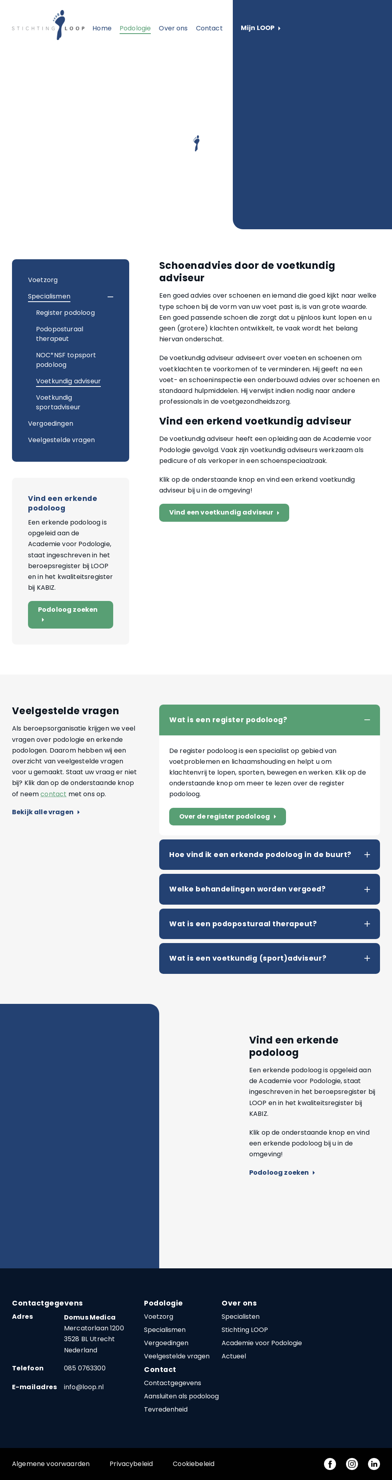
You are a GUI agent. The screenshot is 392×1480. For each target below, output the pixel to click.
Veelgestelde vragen (61, 440)
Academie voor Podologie (262, 1343)
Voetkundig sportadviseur (58, 402)
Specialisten (241, 1316)
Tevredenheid (166, 1409)
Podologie (135, 28)
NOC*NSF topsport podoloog (66, 359)
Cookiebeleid (193, 1463)
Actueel (234, 1356)
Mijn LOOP (260, 28)
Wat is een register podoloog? (228, 720)
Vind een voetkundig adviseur (226, 513)
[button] (103, 297)
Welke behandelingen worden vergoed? (247, 889)
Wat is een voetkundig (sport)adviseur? (247, 958)
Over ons (173, 28)
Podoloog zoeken (68, 615)
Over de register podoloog (229, 817)
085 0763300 (85, 1368)
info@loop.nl (84, 1387)
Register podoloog (65, 312)
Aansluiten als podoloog (181, 1396)
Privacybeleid (131, 1463)
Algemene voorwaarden (51, 1463)
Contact (209, 28)
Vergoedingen (50, 423)
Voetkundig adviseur (68, 381)
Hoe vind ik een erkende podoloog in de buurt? (260, 854)
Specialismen (49, 296)
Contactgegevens (172, 1383)
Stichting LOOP (245, 1329)
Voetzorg (43, 279)
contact (53, 794)
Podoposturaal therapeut (59, 333)
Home (102, 28)
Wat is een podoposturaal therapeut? (243, 924)
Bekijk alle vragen (46, 812)
